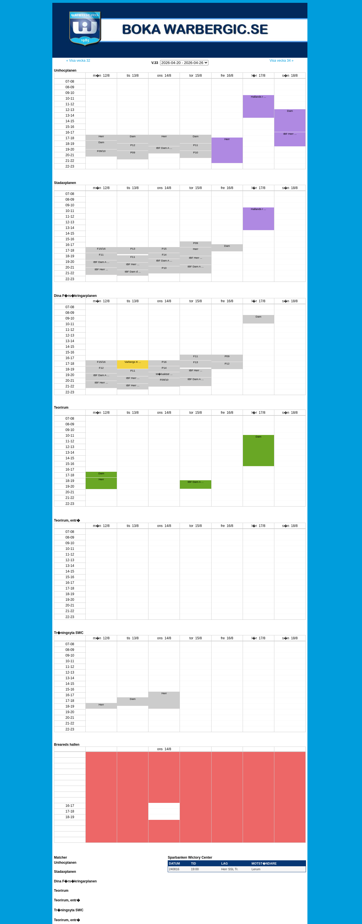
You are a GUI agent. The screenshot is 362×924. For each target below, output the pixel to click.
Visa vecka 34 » (282, 61)
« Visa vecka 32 (78, 61)
